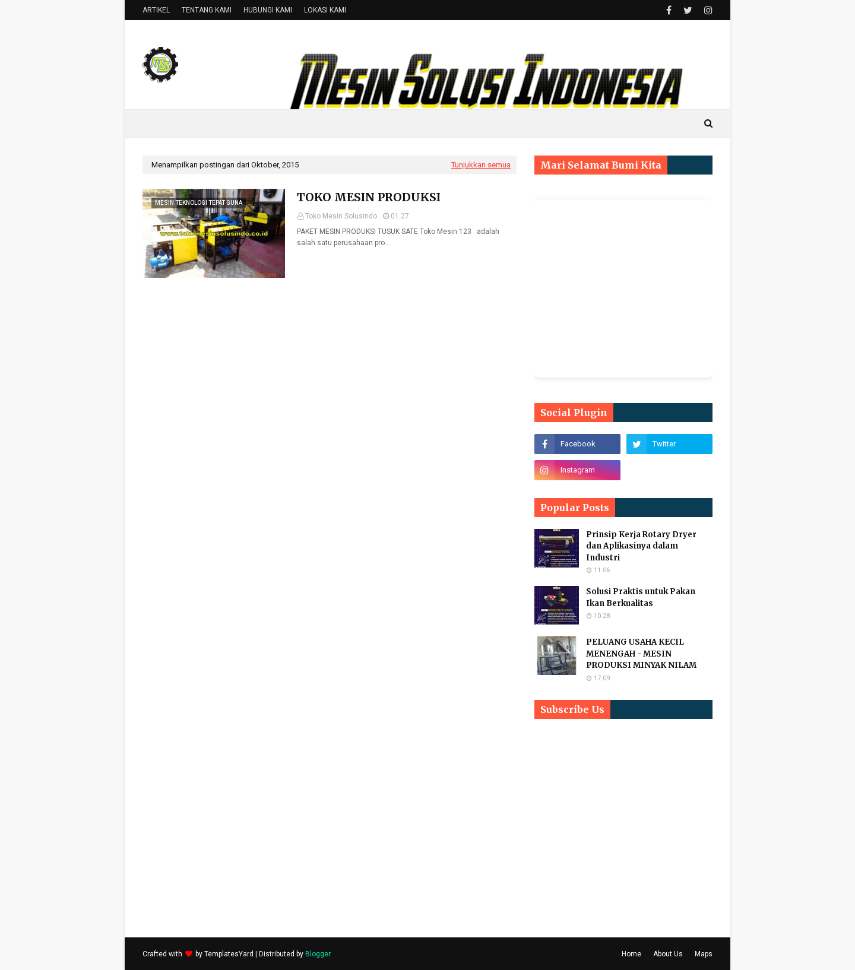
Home (631, 954)
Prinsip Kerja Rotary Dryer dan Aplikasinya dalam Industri (641, 546)
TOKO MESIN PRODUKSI (369, 197)
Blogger (318, 954)
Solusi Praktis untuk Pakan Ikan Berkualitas (640, 597)
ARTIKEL (156, 10)
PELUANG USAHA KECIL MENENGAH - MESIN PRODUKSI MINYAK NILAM (641, 653)
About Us (668, 954)
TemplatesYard (229, 954)
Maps (703, 954)
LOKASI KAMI (325, 10)
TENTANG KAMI (207, 10)
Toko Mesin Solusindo (341, 216)
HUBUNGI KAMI (267, 10)
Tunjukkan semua (481, 164)
